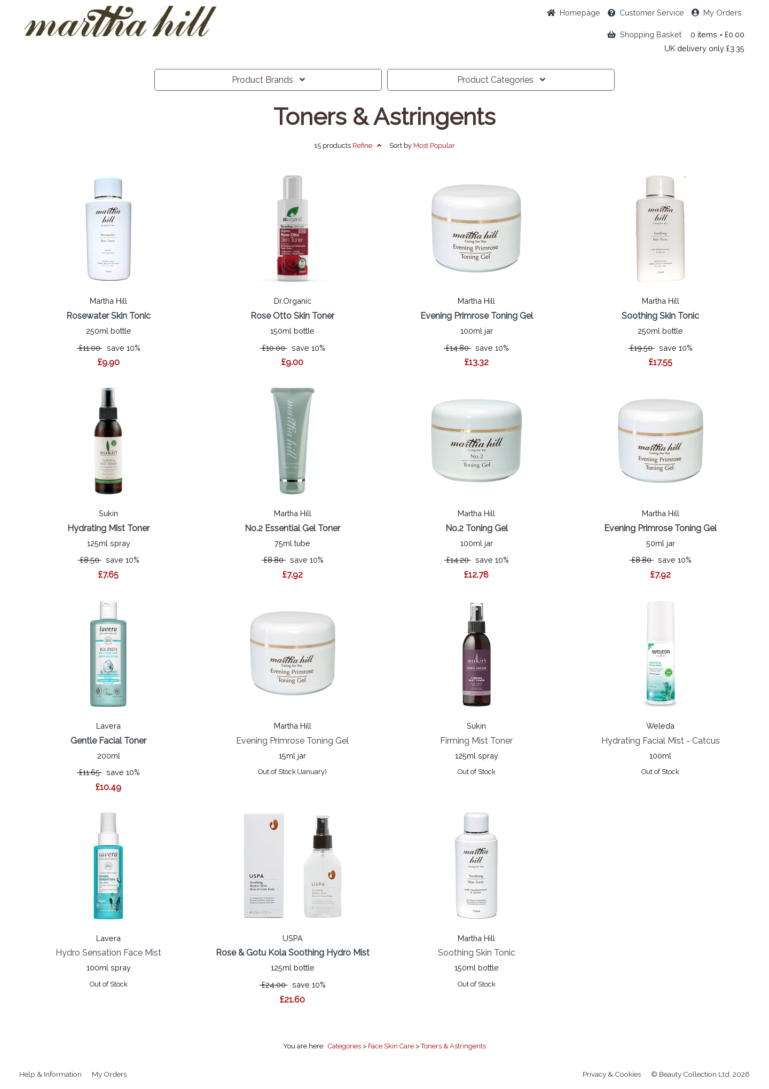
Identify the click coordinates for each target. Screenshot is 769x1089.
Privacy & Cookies (612, 1074)
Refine (366, 145)
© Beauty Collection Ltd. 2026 (700, 1074)
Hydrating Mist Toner (108, 528)
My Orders (717, 12)
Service (646, 12)
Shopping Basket (644, 34)
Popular (434, 145)
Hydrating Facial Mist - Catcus (660, 741)
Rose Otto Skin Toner (292, 316)
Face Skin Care (391, 1046)
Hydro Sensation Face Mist (108, 953)
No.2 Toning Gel (476, 528)
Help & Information (50, 1074)
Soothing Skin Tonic (660, 316)
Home (573, 12)
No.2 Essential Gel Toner (292, 528)
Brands (268, 80)
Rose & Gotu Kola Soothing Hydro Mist (293, 953)
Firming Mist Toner (476, 741)
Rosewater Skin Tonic (108, 316)
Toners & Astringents (384, 117)
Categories (501, 80)
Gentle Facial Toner (108, 741)
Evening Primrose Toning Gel (476, 316)
